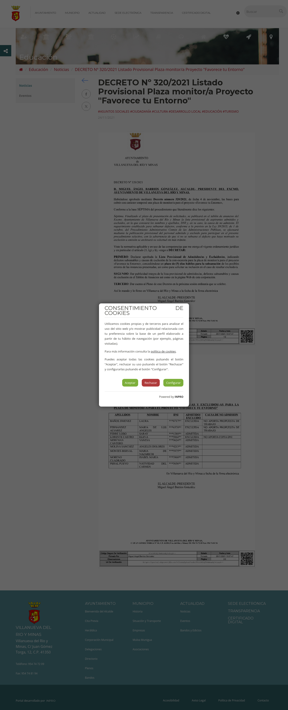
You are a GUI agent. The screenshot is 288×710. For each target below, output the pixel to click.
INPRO (179, 397)
